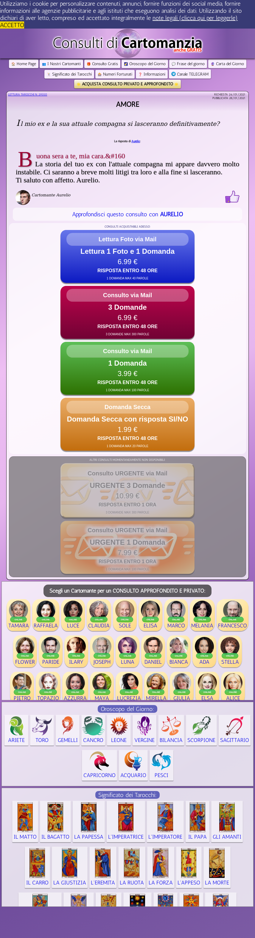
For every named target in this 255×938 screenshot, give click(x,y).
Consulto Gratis (102, 63)
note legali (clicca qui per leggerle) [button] (195, 17)
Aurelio (135, 141)
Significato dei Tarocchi (69, 74)
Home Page (23, 63)
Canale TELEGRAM (190, 74)
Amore (127, 104)
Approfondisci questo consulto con (127, 214)
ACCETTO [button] (12, 25)
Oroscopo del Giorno (145, 63)
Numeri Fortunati (115, 74)
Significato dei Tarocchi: (127, 794)
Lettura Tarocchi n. (27, 94)
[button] (127, 256)
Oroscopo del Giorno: (127, 708)
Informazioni (151, 74)
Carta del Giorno (227, 63)
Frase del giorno (188, 63)
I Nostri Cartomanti (61, 63)
